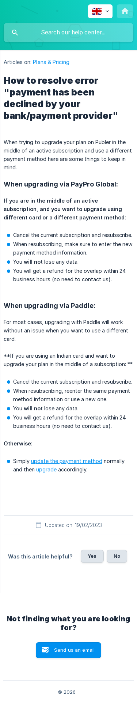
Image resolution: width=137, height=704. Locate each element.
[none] (100, 11)
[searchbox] (68, 32)
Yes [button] (92, 556)
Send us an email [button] (74, 650)
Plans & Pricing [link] (51, 62)
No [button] (117, 556)
